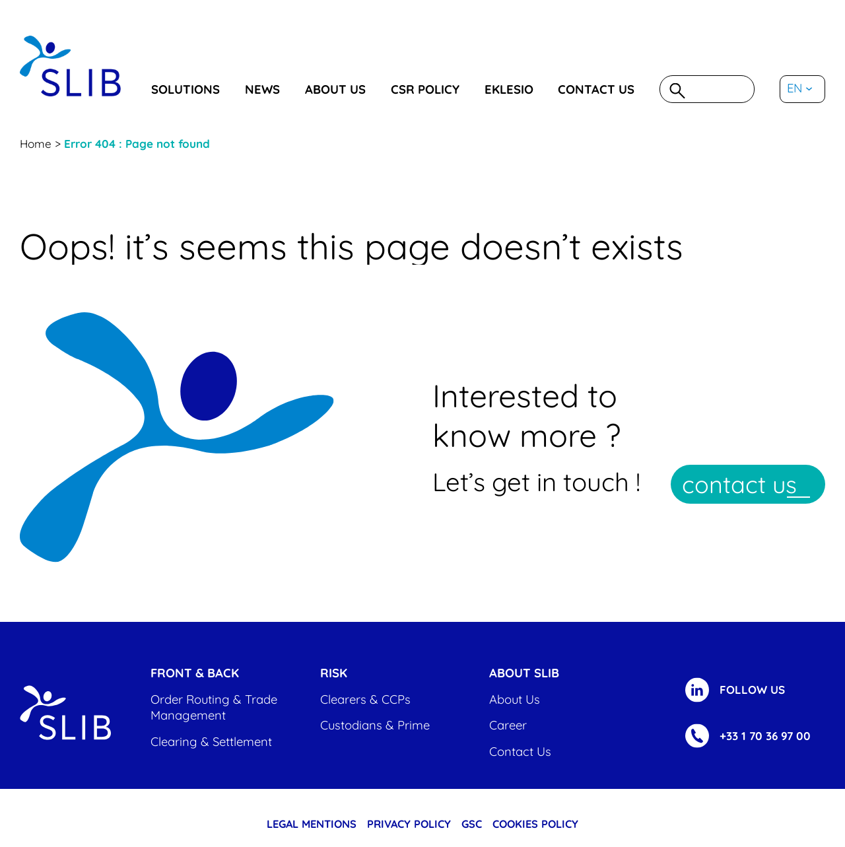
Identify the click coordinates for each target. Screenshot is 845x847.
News (262, 89)
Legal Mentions (311, 823)
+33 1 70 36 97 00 (765, 736)
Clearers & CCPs (365, 699)
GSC (471, 823)
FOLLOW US (752, 689)
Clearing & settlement (211, 741)
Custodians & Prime (375, 725)
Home (35, 144)
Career (508, 725)
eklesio (509, 89)
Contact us (596, 89)
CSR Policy (425, 89)
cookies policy (535, 823)
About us (335, 89)
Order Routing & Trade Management (214, 707)
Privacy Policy (409, 823)
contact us (739, 484)
